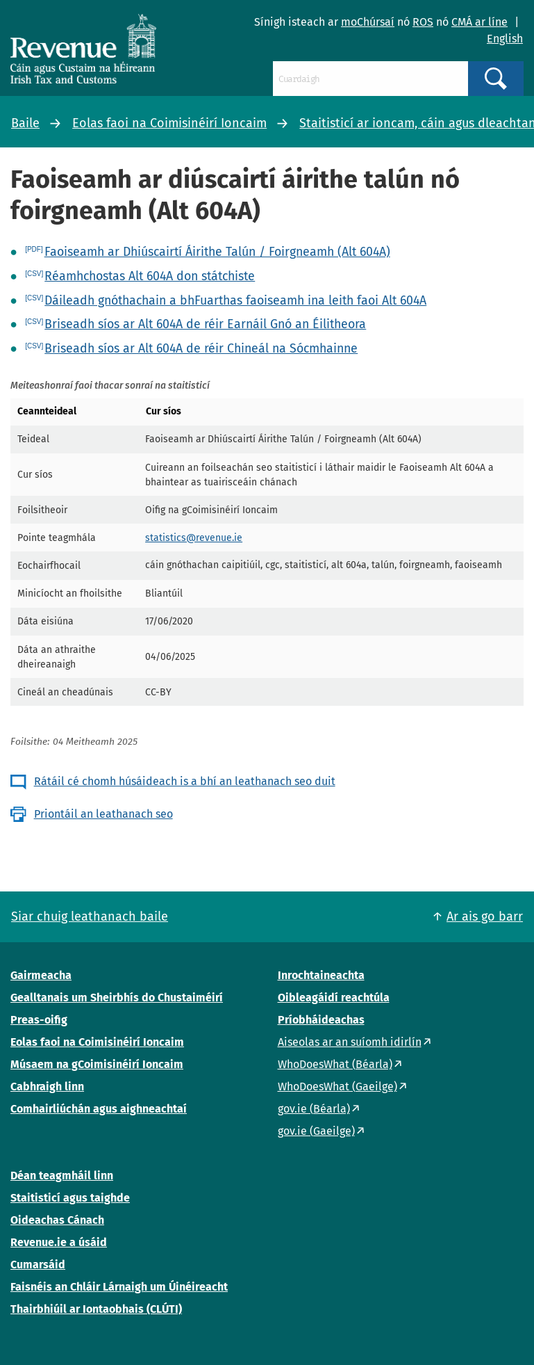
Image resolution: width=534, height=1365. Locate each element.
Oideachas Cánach (57, 1220)
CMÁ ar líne (479, 22)
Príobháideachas (321, 1019)
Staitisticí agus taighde (70, 1197)
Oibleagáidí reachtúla (334, 997)
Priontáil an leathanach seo (103, 814)
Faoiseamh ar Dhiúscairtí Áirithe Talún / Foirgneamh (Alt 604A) (217, 251)
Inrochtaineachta (321, 975)
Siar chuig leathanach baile (89, 916)
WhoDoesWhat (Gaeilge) (337, 1086)
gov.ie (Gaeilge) (316, 1131)
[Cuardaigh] (370, 78)
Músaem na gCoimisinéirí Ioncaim (96, 1064)
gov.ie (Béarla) (314, 1108)
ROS (422, 22)
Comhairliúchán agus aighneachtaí (98, 1108)
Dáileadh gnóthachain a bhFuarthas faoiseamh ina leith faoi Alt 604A (235, 300)
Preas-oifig (38, 1019)
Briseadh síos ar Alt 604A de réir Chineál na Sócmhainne (201, 348)
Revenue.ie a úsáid (58, 1242)
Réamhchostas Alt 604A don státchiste (149, 276)
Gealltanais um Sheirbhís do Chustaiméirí (116, 997)
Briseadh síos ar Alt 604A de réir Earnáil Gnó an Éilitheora (205, 324)
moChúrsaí (367, 22)
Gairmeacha (41, 975)
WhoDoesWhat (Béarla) (335, 1064)
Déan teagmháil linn (61, 1175)
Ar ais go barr (485, 916)
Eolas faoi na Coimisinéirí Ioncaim (169, 123)
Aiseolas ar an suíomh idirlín (350, 1042)
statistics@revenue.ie (193, 538)
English (505, 38)
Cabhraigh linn (47, 1086)
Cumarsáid (37, 1264)
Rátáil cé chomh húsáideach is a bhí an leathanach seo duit (184, 781)
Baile (25, 123)
